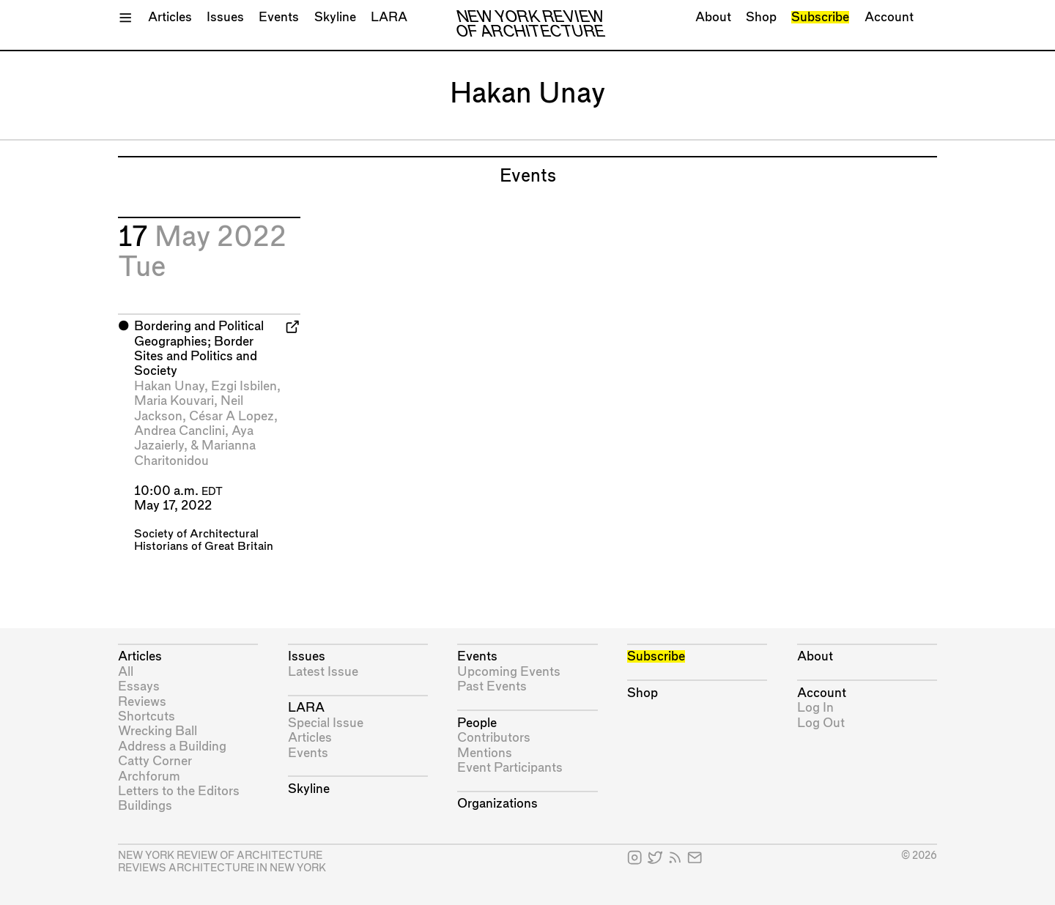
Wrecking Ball (157, 731)
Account (889, 17)
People (477, 723)
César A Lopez (231, 416)
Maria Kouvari (174, 401)
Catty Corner (155, 761)
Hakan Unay (169, 386)
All (125, 672)
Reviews (142, 702)
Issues (225, 17)
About (713, 17)
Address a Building (172, 746)
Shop (761, 17)
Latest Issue (323, 672)
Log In (815, 707)
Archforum (149, 776)
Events (279, 17)
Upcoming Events (508, 672)
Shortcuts (146, 716)
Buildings (145, 806)
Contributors (493, 737)
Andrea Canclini (179, 431)
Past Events (492, 686)
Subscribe (820, 17)
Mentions (484, 753)
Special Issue (325, 723)
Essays (139, 686)
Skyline (335, 17)
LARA (389, 17)
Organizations (497, 803)
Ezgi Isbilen (244, 386)
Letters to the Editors (179, 791)
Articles (170, 17)
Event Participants (510, 767)
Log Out (821, 723)
